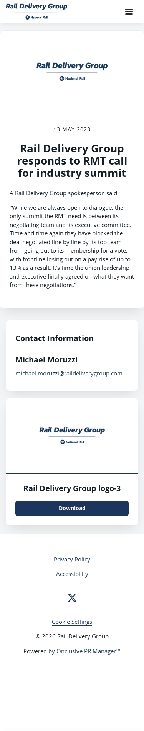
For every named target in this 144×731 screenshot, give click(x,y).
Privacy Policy (72, 559)
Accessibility (72, 574)
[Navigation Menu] (129, 11)
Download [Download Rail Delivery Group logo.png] (72, 508)
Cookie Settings (72, 621)
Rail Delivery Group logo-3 (72, 488)
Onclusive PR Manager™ (88, 651)
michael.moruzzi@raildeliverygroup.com (68, 373)
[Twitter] (72, 598)
